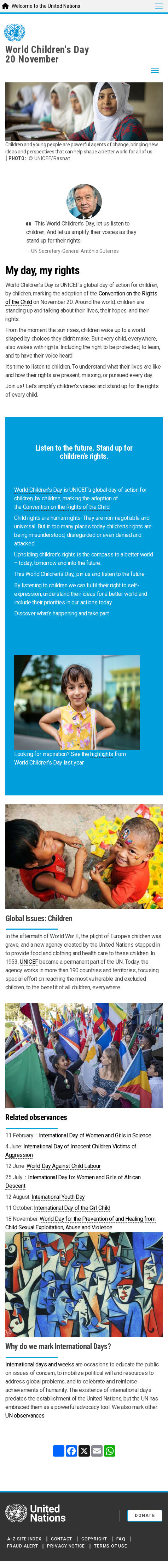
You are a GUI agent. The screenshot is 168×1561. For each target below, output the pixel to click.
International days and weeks (39, 1364)
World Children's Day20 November (47, 54)
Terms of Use (110, 1546)
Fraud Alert (22, 1546)
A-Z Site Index (24, 1538)
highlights (101, 754)
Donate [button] (145, 1515)
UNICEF (29, 961)
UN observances (25, 1415)
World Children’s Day (38, 489)
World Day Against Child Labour (64, 1166)
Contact (61, 1538)
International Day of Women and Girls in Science (95, 1135)
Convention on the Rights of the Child (66, 507)
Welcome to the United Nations (46, 6)
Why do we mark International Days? (58, 1346)
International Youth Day (58, 1196)
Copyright (94, 1538)
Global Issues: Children (39, 918)
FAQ (120, 1538)
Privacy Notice (66, 1546)
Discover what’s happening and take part (61, 613)
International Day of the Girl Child (72, 1207)
